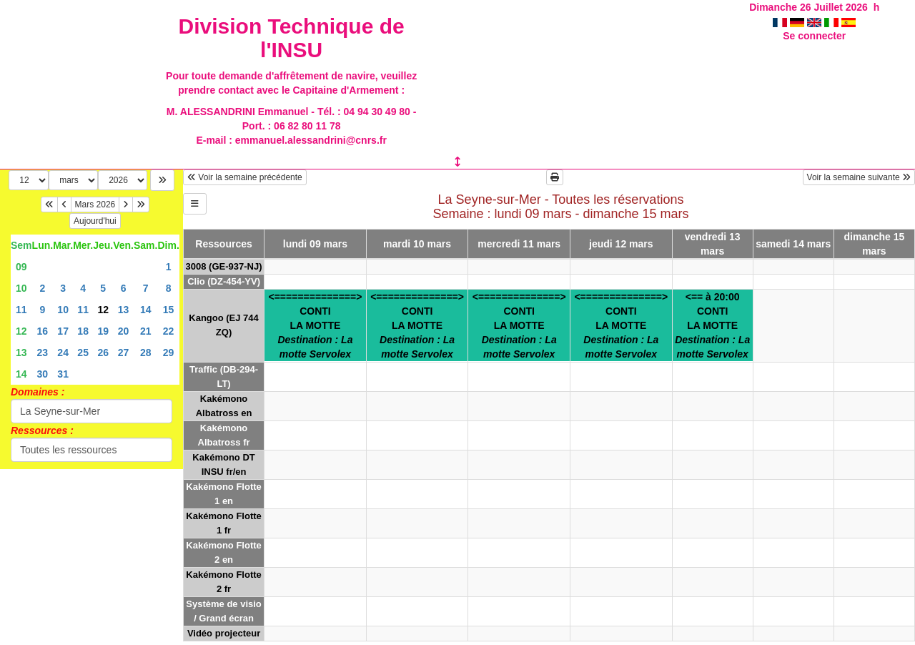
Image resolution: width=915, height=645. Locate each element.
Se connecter (814, 35)
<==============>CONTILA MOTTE (315, 325)
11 (21, 309)
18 (83, 331)
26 (103, 352)
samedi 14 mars (793, 244)
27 (123, 352)
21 (146, 331)
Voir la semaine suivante (859, 177)
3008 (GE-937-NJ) (224, 266)
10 (21, 288)
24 (63, 352)
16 (43, 331)
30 (43, 374)
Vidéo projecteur (223, 633)
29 (168, 352)
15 (168, 309)
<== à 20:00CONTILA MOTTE (712, 325)
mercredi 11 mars (519, 244)
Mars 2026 (95, 205)
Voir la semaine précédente (244, 177)
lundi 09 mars (315, 244)
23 (43, 352)
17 (63, 331)
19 (103, 331)
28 (146, 352)
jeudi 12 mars (621, 244)
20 (123, 331)
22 (168, 331)
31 (63, 374)
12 (21, 331)
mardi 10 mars (417, 244)
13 (123, 309)
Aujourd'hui (95, 221)
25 (83, 352)
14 (146, 309)
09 (21, 266)
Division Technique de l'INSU (292, 37)
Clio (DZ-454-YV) (223, 281)
